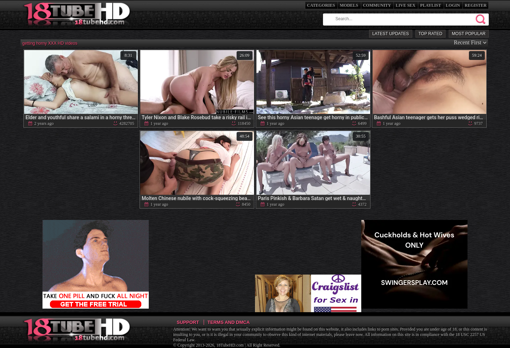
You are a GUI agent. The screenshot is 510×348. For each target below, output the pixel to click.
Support (188, 322)
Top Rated (430, 33)
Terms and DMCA (229, 322)
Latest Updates (390, 33)
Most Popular (469, 33)
